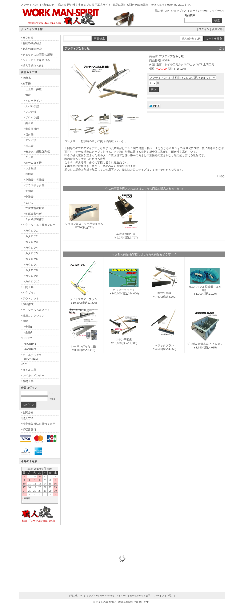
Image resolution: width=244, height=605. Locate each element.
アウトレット (31, 298)
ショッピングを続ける (36, 60)
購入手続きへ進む (33, 65)
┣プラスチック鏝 (33, 185)
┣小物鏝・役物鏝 (33, 179)
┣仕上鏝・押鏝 (32, 89)
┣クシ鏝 (28, 157)
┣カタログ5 (30, 253)
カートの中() (198, 10)
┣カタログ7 (30, 264)
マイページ (216, 10)
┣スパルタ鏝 (31, 106)
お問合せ (28, 412)
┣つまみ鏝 (29, 168)
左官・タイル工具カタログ (39, 224)
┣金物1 (27, 326)
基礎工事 (28, 381)
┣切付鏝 (28, 134)
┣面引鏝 (28, 123)
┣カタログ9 (30, 275)
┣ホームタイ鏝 (32, 162)
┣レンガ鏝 (29, 111)
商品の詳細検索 (32, 48)
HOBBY (27, 338)
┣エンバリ (29, 140)
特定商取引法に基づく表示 (39, 423)
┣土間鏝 (28, 191)
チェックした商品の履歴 (38, 54)
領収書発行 (29, 429)
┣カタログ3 (30, 242)
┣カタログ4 (30, 247)
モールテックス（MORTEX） (32, 356)
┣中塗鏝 (28, 196)
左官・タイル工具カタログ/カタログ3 (179, 64)
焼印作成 (28, 304)
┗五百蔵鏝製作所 (33, 219)
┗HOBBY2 (29, 349)
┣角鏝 (27, 95)
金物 (25, 321)
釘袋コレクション (33, 315)
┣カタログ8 (30, 270)
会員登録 (217, 29)
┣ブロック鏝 (31, 117)
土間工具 (208, 64)
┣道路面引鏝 (31, 128)
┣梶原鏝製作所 (32, 213)
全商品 (27, 77)
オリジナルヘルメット (36, 309)
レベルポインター (33, 375)
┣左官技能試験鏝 (33, 208)
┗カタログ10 (31, 281)
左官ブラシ (29, 292)
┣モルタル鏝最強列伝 (36, 151)
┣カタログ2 (30, 236)
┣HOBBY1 (29, 343)
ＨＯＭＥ (28, 37)
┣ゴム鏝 (28, 145)
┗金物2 (27, 332)
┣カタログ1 (30, 230)
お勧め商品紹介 (32, 43)
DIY (25, 364)
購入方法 (28, 418)
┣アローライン (32, 100)
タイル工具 (29, 369)
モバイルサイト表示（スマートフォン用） (151, 595)
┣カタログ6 (30, 259)
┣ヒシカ (28, 202)
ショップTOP (179, 10)
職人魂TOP (162, 10)
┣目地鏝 (28, 174)
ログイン (204, 29)
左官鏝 (27, 83)
